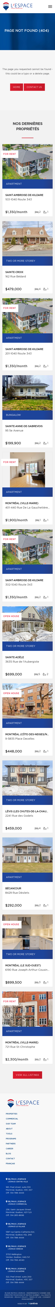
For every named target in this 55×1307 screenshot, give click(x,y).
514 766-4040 (17, 1260)
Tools (9, 1134)
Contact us (34, 87)
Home (16, 87)
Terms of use (35, 1297)
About (9, 1129)
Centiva (33, 1303)
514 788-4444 (17, 1193)
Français (10, 1163)
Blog (8, 1154)
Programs (11, 1139)
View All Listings (27, 1075)
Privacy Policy (21, 1297)
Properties (11, 1114)
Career (9, 1149)
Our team (11, 1124)
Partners (11, 1144)
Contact (10, 1159)
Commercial (12, 1119)
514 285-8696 (17, 1215)
